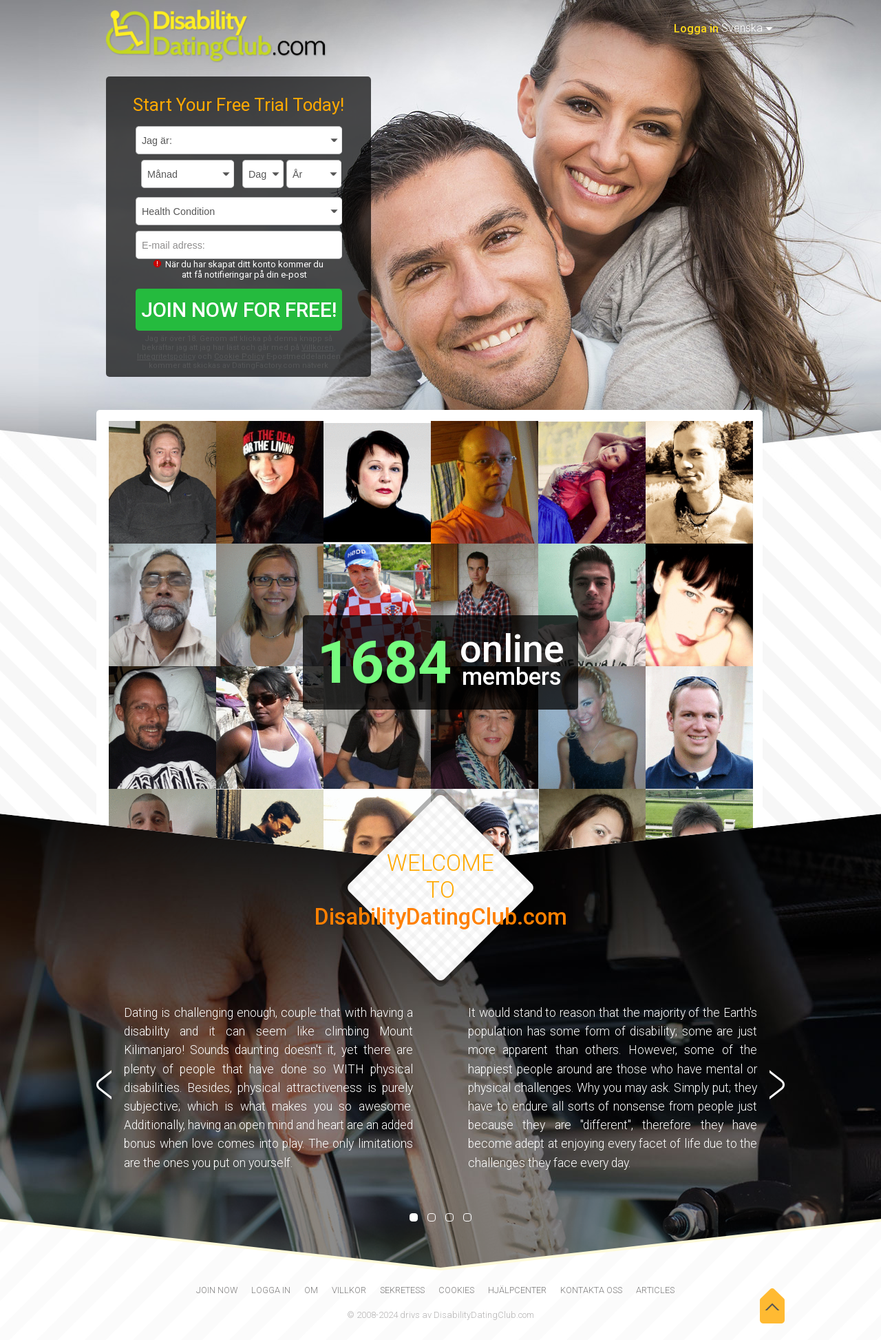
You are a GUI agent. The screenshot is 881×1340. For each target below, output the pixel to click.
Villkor (349, 1290)
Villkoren (317, 347)
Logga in (696, 28)
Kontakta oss (591, 1290)
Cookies (456, 1290)
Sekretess (402, 1290)
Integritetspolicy (166, 356)
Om (311, 1290)
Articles (655, 1290)
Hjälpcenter (517, 1290)
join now (216, 1290)
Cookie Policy (239, 356)
